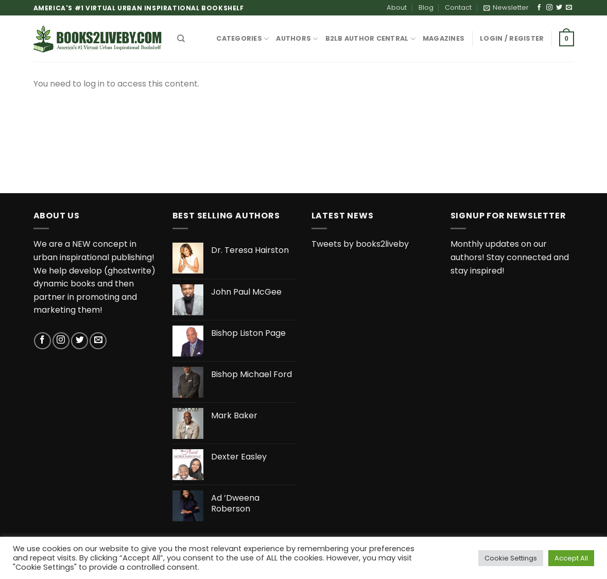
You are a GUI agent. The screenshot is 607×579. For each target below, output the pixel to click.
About (397, 7)
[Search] (181, 38)
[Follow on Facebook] (539, 7)
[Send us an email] (569, 7)
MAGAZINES (443, 38)
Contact (458, 7)
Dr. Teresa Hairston (250, 250)
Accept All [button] (571, 558)
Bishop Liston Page (248, 333)
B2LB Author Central (370, 39)
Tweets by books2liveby (360, 244)
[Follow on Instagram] (549, 7)
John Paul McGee (246, 292)
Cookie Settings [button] (510, 558)
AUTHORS (297, 39)
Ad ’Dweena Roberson (235, 504)
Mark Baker (234, 416)
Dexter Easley (239, 457)
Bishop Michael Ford (251, 374)
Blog (426, 7)
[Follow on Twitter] (559, 7)
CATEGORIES (242, 39)
